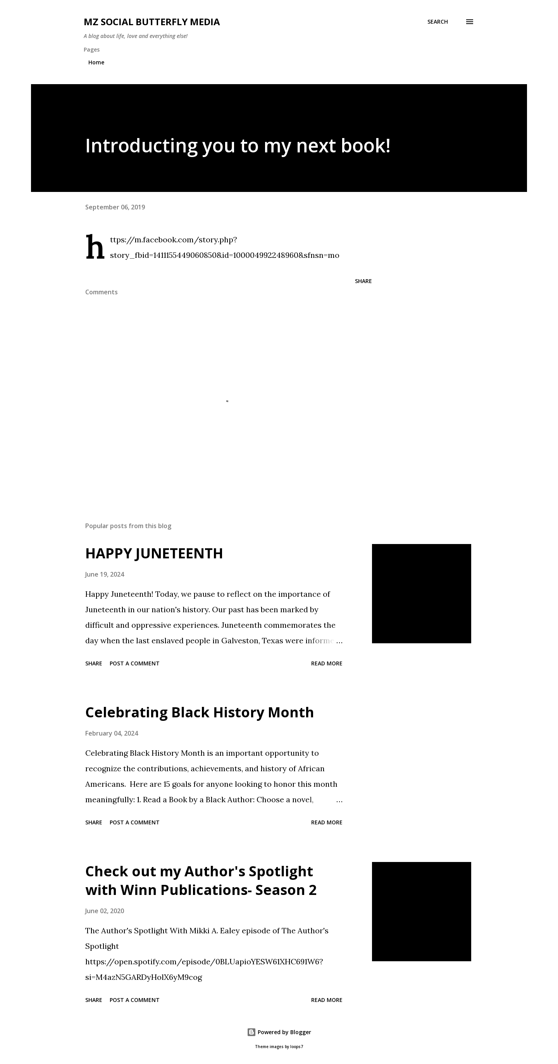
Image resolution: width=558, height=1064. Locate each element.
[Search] (437, 21)
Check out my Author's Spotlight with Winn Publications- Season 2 (201, 880)
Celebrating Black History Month (199, 712)
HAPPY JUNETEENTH (154, 553)
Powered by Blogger (279, 1032)
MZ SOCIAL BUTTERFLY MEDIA (152, 21)
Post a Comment (135, 663)
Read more (327, 663)
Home (96, 62)
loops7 (296, 1046)
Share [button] (363, 281)
